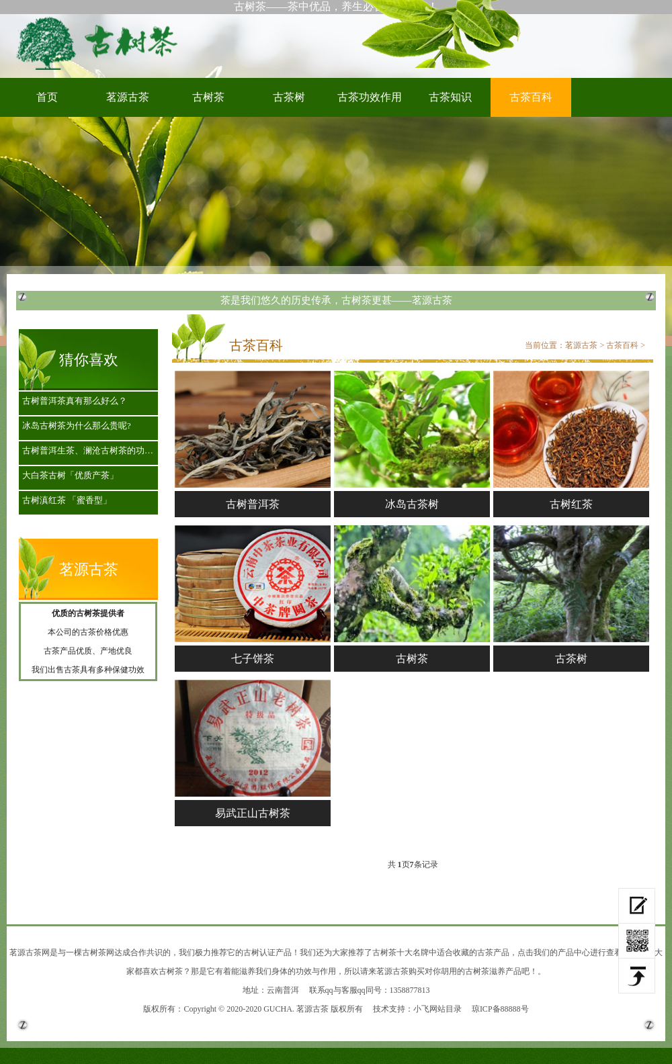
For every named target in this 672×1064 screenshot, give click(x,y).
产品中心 (574, 952)
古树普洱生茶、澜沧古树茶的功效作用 (91, 450)
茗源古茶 (127, 97)
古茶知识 (450, 97)
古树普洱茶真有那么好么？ (74, 401)
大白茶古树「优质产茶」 (70, 475)
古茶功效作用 (369, 97)
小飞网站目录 (437, 1009)
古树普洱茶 (253, 504)
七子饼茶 (252, 658)
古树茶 (101, 42)
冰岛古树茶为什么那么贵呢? (76, 425)
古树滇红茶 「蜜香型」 (67, 500)
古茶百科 (530, 97)
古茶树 (289, 97)
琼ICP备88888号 (500, 1009)
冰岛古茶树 (412, 504)
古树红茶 (571, 504)
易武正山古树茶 (252, 813)
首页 (47, 97)
